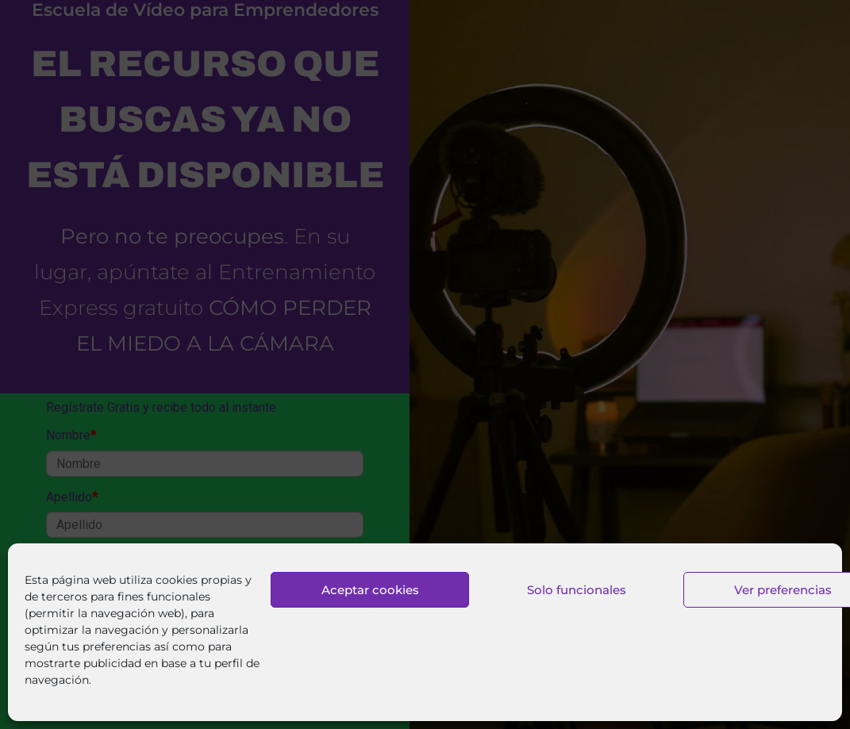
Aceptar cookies (370, 589)
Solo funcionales (576, 589)
